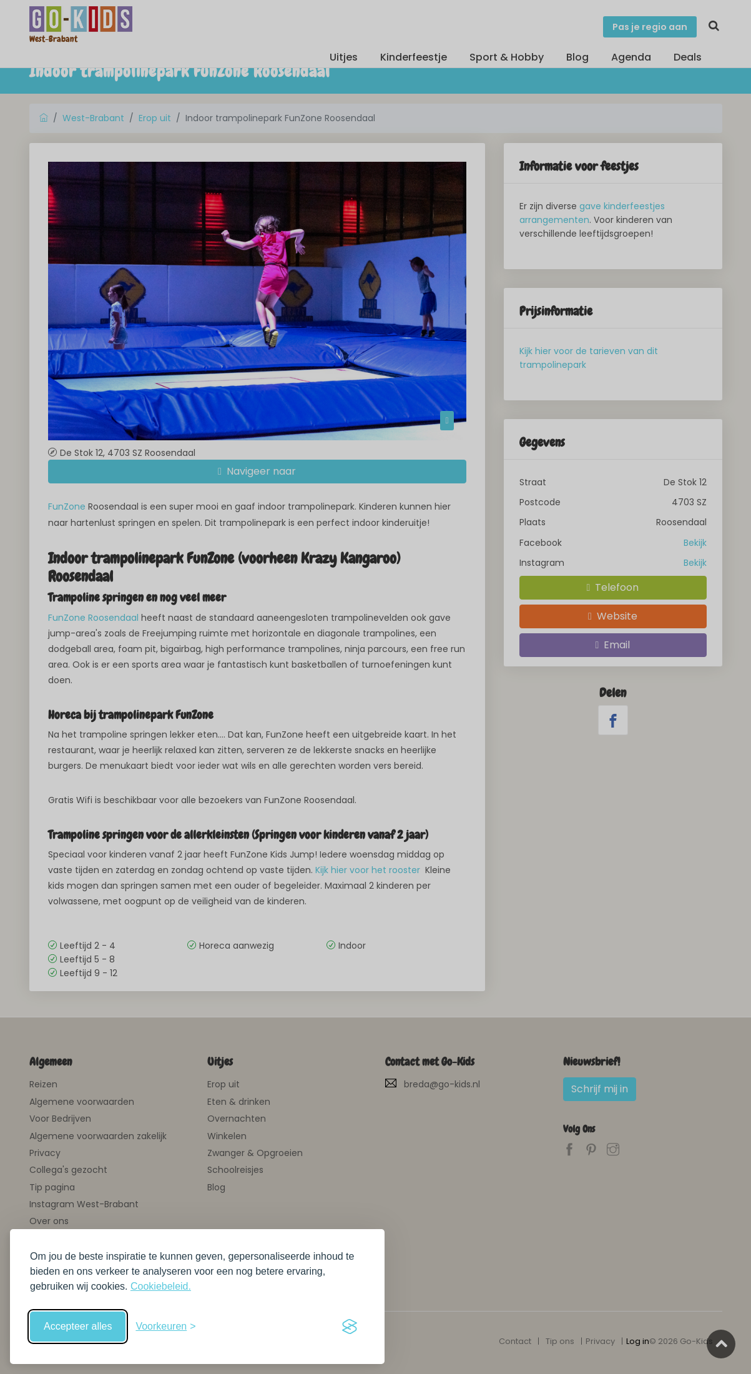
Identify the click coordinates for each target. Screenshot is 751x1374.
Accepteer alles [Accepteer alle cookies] (78, 1326)
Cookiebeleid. (160, 1286)
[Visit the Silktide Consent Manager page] (350, 1327)
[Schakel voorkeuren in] (165, 1326)
